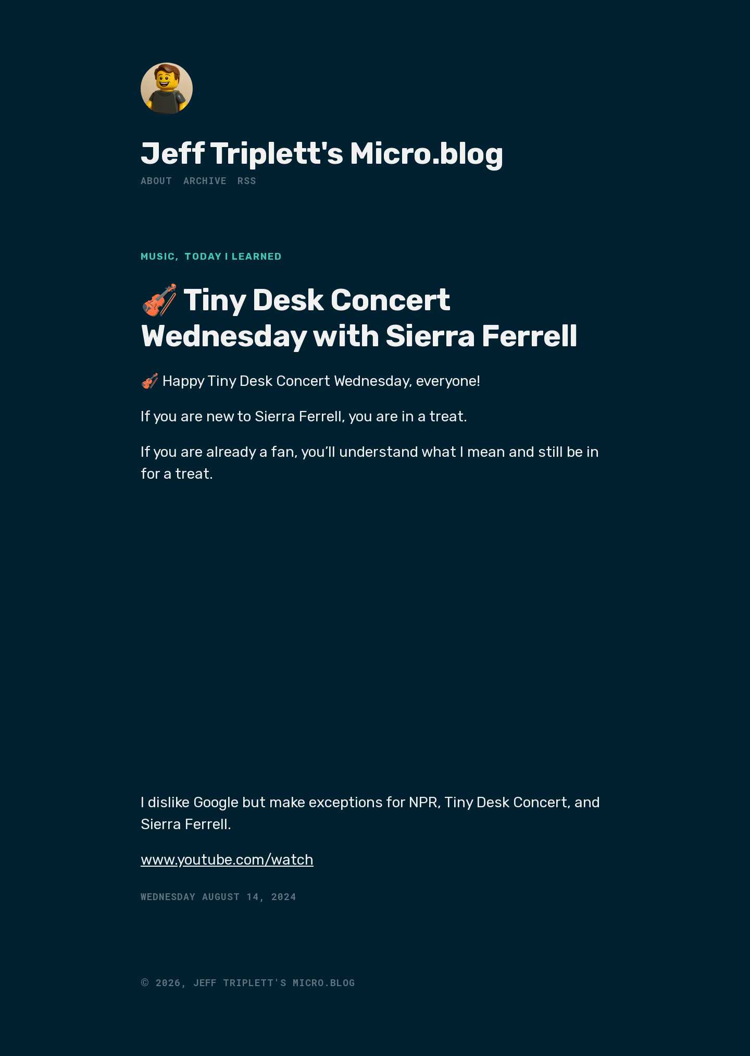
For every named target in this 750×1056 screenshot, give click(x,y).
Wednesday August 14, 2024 (218, 896)
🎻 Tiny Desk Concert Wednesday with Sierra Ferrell (359, 318)
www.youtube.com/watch (227, 859)
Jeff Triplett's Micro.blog (322, 154)
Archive (205, 180)
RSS (247, 180)
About (156, 180)
